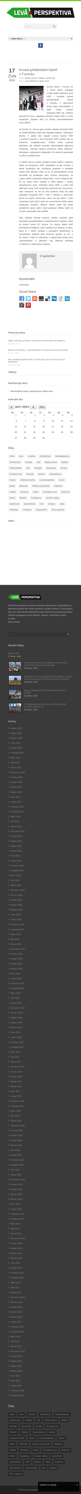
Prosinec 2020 (17, 865)
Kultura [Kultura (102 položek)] (52, 1432)
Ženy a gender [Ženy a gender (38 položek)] (16, 1474)
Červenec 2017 (18, 1066)
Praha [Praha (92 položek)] (35, 1450)
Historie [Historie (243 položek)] (24, 1432)
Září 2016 (15, 1116)
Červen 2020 (17, 895)
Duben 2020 (16, 905)
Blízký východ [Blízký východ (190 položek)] (51, 1420)
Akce (21, 456)
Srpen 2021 (16, 826)
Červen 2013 (17, 1302)
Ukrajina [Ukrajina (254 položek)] (37, 1462)
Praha (35, 492)
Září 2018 (15, 998)
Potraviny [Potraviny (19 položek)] (24, 1450)
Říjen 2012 (16, 1336)
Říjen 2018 (16, 993)
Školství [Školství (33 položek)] (53, 1468)
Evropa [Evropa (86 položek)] (39, 1426)
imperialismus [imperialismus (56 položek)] (38, 1432)
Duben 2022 (16, 787)
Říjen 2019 (16, 934)
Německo (23, 486)
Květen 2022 (16, 782)
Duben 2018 (16, 1022)
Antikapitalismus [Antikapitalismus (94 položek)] (62, 1414)
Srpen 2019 (16, 944)
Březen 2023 (17, 738)
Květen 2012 (16, 1361)
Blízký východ (31, 78)
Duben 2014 (16, 1253)
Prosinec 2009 (17, 1390)
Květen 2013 (16, 1307)
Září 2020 (15, 880)
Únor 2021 (15, 856)
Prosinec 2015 (17, 1160)
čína (28, 468)
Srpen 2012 (16, 1346)
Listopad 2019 (17, 929)
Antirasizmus (15, 462)
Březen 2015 (17, 1199)
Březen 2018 (17, 1027)
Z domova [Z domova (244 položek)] (59, 1462)
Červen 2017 (17, 1071)
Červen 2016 (17, 1130)
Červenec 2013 (18, 1297)
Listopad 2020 (17, 870)
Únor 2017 (15, 1091)
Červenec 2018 (18, 1008)
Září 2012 (15, 1341)
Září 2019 (15, 939)
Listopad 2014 (17, 1219)
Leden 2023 (16, 748)
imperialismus (55, 474)
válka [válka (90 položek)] (48, 1462)
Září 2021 (15, 821)
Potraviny (24, 492)
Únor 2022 (15, 797)
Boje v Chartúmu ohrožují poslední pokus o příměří (45, 691)
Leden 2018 (16, 1037)
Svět (42, 504)
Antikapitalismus (62, 456)
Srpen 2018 (16, 1003)
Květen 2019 (16, 959)
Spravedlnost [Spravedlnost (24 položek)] (15, 1462)
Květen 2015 (16, 1189)
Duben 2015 (16, 1194)
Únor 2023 (15, 743)
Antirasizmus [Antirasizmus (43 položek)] (15, 1420)
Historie (41, 474)
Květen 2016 (16, 1135)
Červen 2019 (17, 954)
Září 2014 (15, 1228)
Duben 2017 (16, 1081)
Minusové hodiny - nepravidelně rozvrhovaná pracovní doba (38, 349)
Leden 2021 (16, 861)
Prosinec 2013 (17, 1273)
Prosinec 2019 (17, 924)
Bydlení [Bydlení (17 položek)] (64, 1420)
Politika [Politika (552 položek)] (13, 1450)
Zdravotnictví (41, 510)
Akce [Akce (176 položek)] (21, 1414)
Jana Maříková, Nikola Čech (37, 81)
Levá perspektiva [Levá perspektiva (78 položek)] (46, 1438)
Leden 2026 (16, 728)
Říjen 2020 (16, 875)
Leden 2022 (16, 802)
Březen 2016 (17, 1145)
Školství (23, 498)
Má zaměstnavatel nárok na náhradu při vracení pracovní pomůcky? (36, 360)
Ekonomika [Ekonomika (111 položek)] (26, 1426)
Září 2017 (15, 1057)
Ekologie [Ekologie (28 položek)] (13, 1426)
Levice (62, 480)
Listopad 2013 (17, 1277)
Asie (38, 462)
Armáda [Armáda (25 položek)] (28, 1420)
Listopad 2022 (17, 752)
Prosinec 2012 (17, 1327)
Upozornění (14, 653)
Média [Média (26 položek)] (12, 1444)
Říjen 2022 (16, 758)
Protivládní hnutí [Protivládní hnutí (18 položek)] (50, 1450)
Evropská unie (16, 474)
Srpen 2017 (16, 1062)
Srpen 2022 (16, 767)
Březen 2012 (17, 1371)
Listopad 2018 (17, 988)
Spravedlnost (29, 504)
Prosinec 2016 (17, 1101)
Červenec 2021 (18, 831)
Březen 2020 (17, 910)
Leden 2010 (16, 1385)
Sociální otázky (52, 498)
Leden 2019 (16, 978)
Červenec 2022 (18, 772)
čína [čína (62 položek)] (44, 1468)
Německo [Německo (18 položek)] (23, 1444)
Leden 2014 (16, 1268)
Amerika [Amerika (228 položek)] (31, 1414)
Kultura (13, 480)
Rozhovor (65, 492)
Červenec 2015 (18, 1179)
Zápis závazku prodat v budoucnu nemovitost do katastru (36, 340)
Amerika (31, 456)
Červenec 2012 (18, 1351)
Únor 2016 (15, 1150)
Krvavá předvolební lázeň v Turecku (38, 72)
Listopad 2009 (17, 1395)
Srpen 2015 (16, 1175)
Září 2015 (15, 1169)
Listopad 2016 (17, 1106)
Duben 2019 (16, 963)
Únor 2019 (15, 973)
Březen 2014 (17, 1258)
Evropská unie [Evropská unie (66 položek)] (52, 1426)
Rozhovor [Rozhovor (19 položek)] (65, 1450)
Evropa (64, 468)
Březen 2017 (17, 1086)
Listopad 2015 (17, 1165)
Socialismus (36, 498)
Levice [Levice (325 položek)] (32, 1438)
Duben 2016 (16, 1140)
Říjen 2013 (16, 1282)
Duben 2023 (16, 733)
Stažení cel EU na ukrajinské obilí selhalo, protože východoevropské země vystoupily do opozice (48, 677)
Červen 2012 (17, 1356)
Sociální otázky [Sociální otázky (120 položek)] (41, 1456)
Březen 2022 (17, 792)
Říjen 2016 (16, 1111)
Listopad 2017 (17, 1047)
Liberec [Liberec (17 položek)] (61, 1438)
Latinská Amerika (27, 480)
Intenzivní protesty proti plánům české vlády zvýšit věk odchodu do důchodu (46, 663)
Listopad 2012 (17, 1331)
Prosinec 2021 (17, 807)
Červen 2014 (17, 1243)
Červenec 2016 (18, 1125)
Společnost (50, 78)
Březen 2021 (17, 851)
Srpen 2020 (16, 885)
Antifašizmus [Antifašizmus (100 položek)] (45, 1414)
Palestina (58, 486)
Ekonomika (51, 468)
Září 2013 (15, 1287)
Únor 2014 (15, 1263)
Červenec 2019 (18, 949)
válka (62, 504)
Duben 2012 (16, 1366)
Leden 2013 (16, 1322)
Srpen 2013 (16, 1292)
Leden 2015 (16, 1209)
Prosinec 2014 (17, 1214)
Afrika (12, 456)
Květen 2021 (16, 841)
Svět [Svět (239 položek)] (27, 1462)
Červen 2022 (17, 777)
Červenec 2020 (18, 890)
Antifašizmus (45, 456)
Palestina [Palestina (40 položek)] (58, 1444)
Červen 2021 (17, 836)
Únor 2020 (15, 914)
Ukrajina (51, 504)
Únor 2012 (15, 1376)
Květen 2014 (16, 1248)
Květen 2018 (16, 1017)
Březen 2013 (17, 1317)
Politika (41, 78)
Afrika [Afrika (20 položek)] (12, 1414)
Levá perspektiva (47, 480)
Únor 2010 (15, 1380)
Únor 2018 (15, 1032)
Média (12, 486)
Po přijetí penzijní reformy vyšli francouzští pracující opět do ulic (45, 705)
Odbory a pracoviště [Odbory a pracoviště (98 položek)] (41, 1444)
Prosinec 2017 (17, 1042)
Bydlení (64, 462)
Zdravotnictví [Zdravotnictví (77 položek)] (15, 1468)
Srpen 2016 (16, 1120)
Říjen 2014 (16, 1224)
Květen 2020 (16, 900)
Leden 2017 (16, 1096)
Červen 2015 (17, 1184)
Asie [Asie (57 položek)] (38, 1420)
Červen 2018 (17, 1013)
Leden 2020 (16, 919)
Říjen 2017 (16, 1052)
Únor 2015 (15, 1204)
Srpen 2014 (16, 1233)
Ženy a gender (57, 510)
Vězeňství (14, 510)
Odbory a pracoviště (41, 486)
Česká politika (16, 468)
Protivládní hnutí (50, 492)
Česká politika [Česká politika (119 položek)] (31, 1468)
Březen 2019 (17, 968)
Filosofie (30, 474)
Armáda (28, 462)
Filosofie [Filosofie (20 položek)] (13, 1432)
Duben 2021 (16, 846)
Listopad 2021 (17, 811)
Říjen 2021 (16, 816)
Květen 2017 (16, 1076)
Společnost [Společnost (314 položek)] (57, 1456)
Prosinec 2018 (17, 983)
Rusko (12, 498)
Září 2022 (15, 762)
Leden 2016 (16, 1155)
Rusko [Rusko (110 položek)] (12, 1456)
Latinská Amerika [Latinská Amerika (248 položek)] (17, 1438)
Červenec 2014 (18, 1238)
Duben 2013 (16, 1312)
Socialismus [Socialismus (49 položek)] (25, 1456)
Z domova (27, 510)
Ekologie (38, 468)
